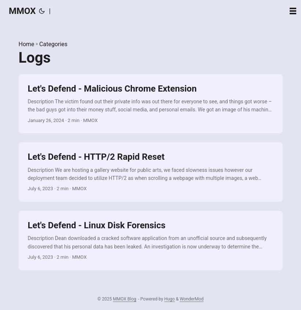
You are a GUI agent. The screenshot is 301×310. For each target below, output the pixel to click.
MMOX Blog (124, 299)
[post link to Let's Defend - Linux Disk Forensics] (150, 240)
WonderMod (191, 299)
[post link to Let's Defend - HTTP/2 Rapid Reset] (150, 172)
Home (26, 44)
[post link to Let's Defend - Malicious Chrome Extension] (150, 103)
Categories (53, 44)
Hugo (169, 299)
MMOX (22, 11)
